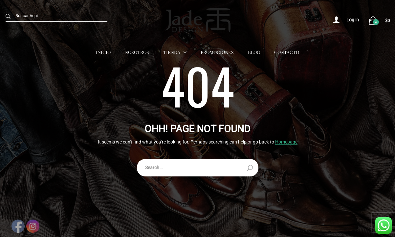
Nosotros (137, 52)
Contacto (286, 52)
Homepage (286, 142)
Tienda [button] (171, 52)
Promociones (217, 52)
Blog (254, 52)
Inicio (103, 52)
